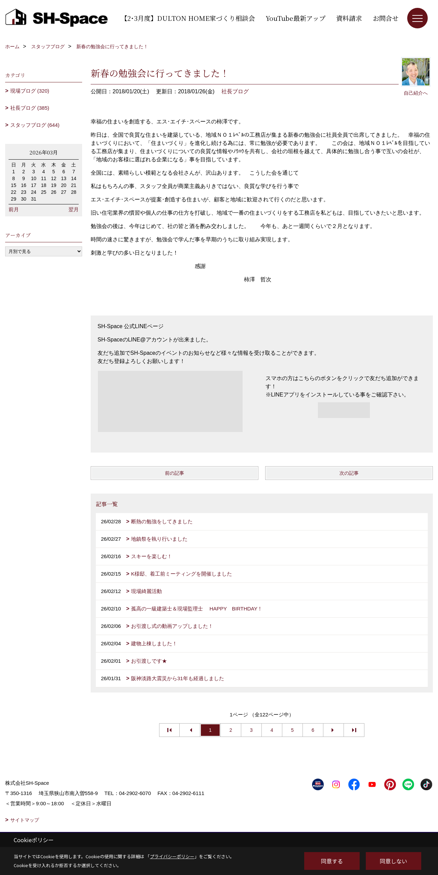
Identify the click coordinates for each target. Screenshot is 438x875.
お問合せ (386, 18)
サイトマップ (24, 820)
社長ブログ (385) (29, 108)
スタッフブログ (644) (35, 125)
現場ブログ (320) (29, 91)
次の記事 (349, 473)
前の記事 (174, 473)
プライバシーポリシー (172, 856)
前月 (14, 209)
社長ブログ (235, 91)
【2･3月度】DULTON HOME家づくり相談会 (188, 18)
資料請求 (349, 18)
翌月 (73, 209)
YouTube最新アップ (295, 18)
